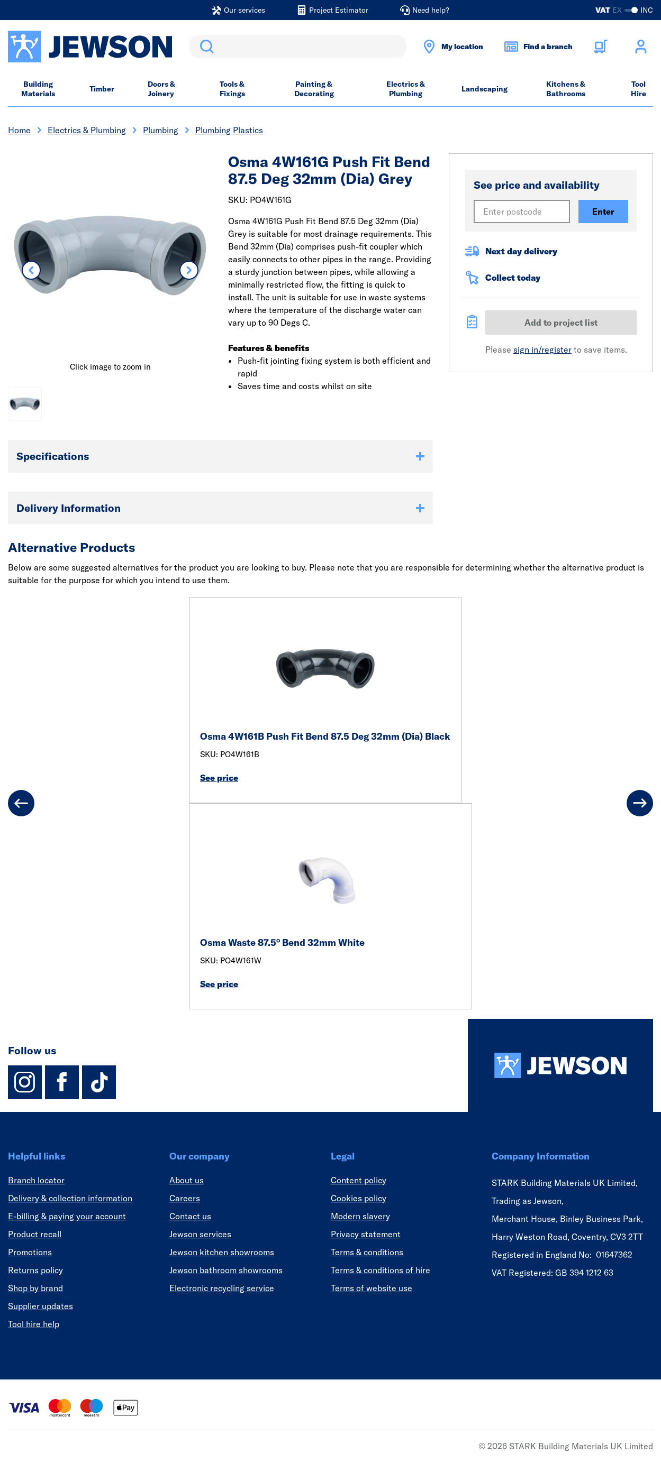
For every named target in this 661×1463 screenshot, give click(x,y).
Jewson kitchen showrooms (221, 1252)
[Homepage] (560, 1065)
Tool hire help (33, 1324)
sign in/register (542, 349)
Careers (184, 1198)
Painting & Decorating (314, 88)
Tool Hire (638, 88)
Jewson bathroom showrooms (226, 1270)
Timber (101, 89)
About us (186, 1180)
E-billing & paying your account (67, 1216)
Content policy (358, 1180)
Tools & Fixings (232, 88)
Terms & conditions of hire (380, 1270)
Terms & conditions (367, 1252)
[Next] (640, 803)
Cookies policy (358, 1198)
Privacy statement (366, 1234)
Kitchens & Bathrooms (565, 88)
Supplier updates (40, 1306)
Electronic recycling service (221, 1288)
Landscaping (484, 89)
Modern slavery (360, 1216)
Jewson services (200, 1234)
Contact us (190, 1216)
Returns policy (35, 1270)
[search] (297, 46)
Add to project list (560, 322)
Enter (603, 211)
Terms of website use (371, 1288)
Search (205, 46)
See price (219, 777)
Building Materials (38, 88)
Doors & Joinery (161, 88)
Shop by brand (35, 1288)
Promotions (30, 1252)
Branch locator (36, 1180)
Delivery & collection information (70, 1198)
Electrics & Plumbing (405, 88)
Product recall (34, 1234)
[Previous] (21, 803)
